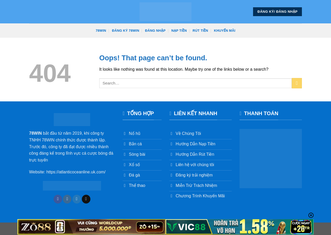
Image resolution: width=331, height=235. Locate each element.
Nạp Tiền (179, 30)
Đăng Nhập (155, 30)
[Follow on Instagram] (67, 199)
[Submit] (297, 83)
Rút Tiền (200, 30)
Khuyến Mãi (224, 30)
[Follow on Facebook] (58, 199)
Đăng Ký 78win (125, 30)
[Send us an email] (86, 199)
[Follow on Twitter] (76, 199)
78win (101, 30)
